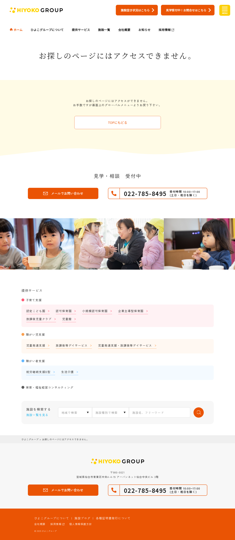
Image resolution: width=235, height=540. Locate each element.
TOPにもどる (117, 122)
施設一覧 (104, 23)
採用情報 (165, 23)
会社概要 (124, 23)
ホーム (18, 23)
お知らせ (144, 23)
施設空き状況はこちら (135, 10)
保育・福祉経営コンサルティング (50, 387)
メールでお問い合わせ (63, 193)
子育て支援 (34, 300)
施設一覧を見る (37, 415)
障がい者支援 (35, 361)
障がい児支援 (35, 334)
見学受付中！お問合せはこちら (186, 10)
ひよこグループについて (47, 23)
